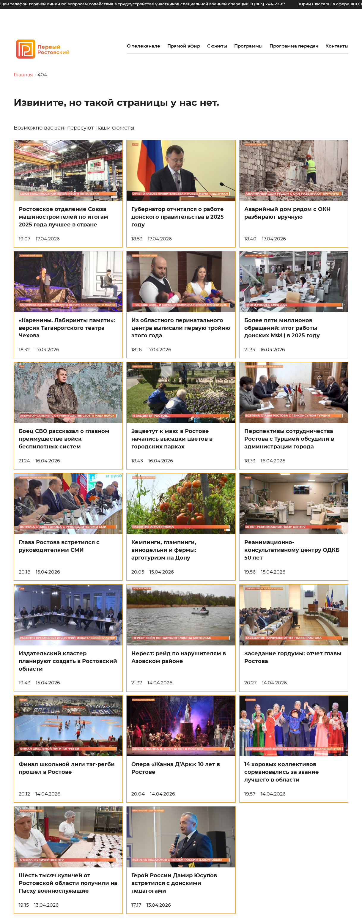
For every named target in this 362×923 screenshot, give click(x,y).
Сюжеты (217, 46)
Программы (248, 46)
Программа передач (294, 46)
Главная (23, 75)
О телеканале (143, 46)
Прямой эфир (183, 46)
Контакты (336, 46)
